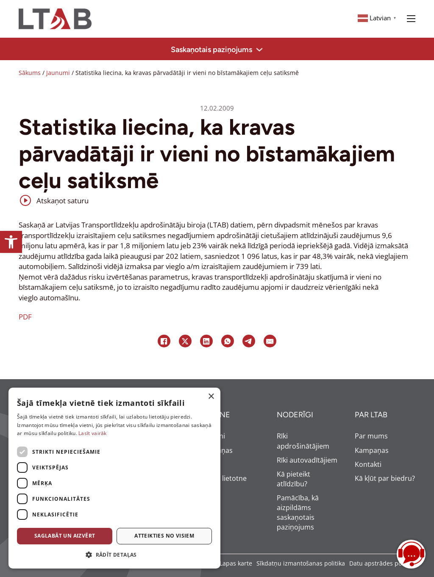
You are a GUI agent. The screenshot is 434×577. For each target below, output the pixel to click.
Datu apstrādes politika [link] (382, 563)
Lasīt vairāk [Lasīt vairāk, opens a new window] (92, 433)
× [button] (211, 397)
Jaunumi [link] (58, 73)
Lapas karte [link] (236, 563)
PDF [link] (25, 317)
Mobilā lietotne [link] (223, 478)
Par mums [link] (371, 436)
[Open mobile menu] (411, 18)
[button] (114, 555)
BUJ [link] (204, 464)
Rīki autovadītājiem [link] (307, 460)
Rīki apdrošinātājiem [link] (303, 440)
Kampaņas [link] (216, 450)
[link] (11, 242)
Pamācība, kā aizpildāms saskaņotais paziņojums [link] (298, 512)
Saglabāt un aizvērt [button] (64, 535)
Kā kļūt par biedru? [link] (385, 478)
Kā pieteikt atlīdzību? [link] (293, 478)
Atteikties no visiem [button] (164, 535)
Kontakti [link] (368, 464)
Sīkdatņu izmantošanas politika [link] (300, 563)
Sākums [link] (30, 73)
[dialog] (114, 478)
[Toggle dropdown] (259, 49)
